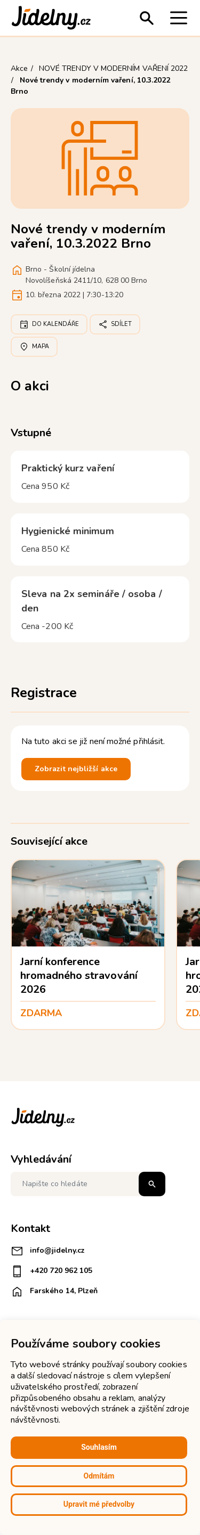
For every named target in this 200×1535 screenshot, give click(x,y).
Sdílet (115, 324)
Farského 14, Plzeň (54, 1291)
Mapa (34, 347)
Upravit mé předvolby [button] (98, 1504)
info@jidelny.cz (48, 1251)
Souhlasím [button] (99, 1447)
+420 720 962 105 (51, 1271)
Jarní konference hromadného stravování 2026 (79, 975)
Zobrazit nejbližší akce (76, 769)
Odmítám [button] (99, 1476)
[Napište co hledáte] (88, 1184)
